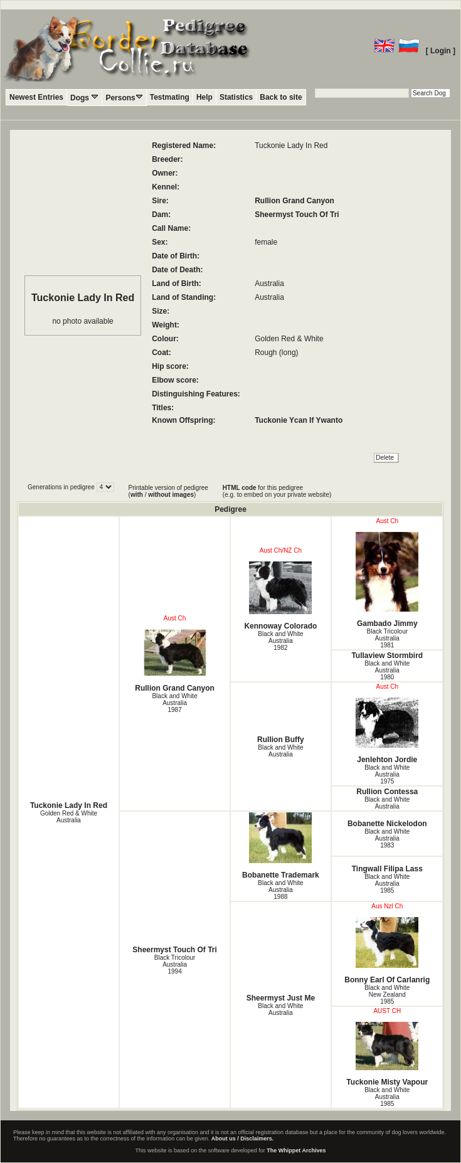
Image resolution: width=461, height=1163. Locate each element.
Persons (123, 97)
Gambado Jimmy (387, 580)
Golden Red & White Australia (68, 817)
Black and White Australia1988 (280, 889)
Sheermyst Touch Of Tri (297, 214)
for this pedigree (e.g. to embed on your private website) (277, 491)
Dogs (84, 97)
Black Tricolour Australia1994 (175, 964)
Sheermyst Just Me (280, 998)
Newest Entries (36, 97)
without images (171, 494)
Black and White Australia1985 (387, 883)
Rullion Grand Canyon (294, 200)
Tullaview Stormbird (387, 655)
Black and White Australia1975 (387, 774)
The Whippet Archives (296, 1150)
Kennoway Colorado (280, 595)
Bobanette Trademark (280, 845)
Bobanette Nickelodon (387, 823)
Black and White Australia (280, 751)
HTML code (240, 487)
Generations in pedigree (62, 487)
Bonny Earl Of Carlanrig (387, 950)
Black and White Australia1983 (387, 838)
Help (204, 97)
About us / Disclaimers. (242, 1138)
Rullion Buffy (280, 739)
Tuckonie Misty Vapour (387, 1054)
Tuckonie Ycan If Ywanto (298, 420)
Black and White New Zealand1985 (387, 994)
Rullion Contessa (387, 791)
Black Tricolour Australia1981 (387, 638)
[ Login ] (440, 50)
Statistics (236, 97)
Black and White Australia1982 (280, 640)
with (136, 494)
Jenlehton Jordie (387, 731)
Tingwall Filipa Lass (387, 868)
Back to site (281, 97)
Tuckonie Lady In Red (68, 805)
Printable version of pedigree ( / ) (168, 491)
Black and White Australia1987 (174, 703)
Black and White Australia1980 (387, 670)
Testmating (169, 97)
